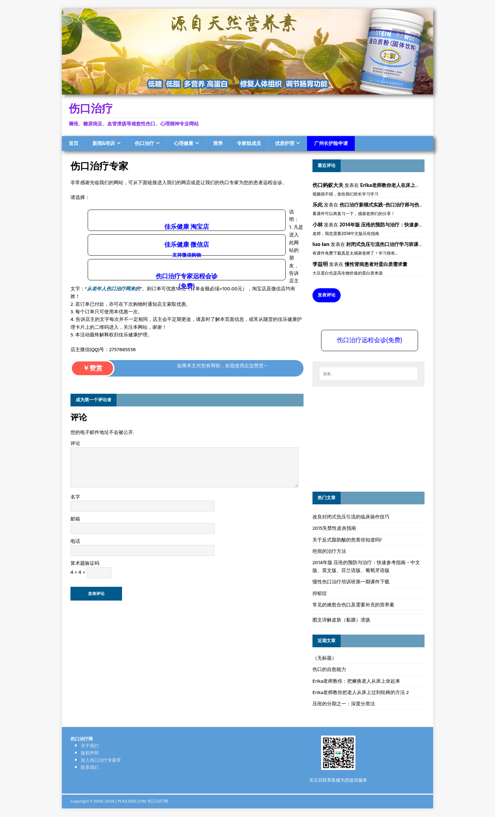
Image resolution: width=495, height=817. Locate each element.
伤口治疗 (144, 143)
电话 (75, 541)
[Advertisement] (364, 438)
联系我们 (90, 767)
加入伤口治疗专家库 (101, 760)
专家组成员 (249, 143)
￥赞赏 (92, 368)
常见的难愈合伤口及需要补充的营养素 (353, 604)
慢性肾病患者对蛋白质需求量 (376, 264)
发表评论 (327, 295)
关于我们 (90, 745)
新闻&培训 (103, 143)
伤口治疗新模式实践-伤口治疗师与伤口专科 (386, 205)
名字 (75, 497)
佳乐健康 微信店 (186, 249)
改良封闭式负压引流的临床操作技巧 (350, 517)
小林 (317, 224)
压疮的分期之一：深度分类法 (343, 703)
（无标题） (324, 658)
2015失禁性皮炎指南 (334, 528)
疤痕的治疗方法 (329, 551)
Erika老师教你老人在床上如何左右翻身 (402, 185)
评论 (75, 443)
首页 (73, 143)
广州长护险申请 (331, 143)
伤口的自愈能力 (329, 669)
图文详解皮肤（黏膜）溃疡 (341, 620)
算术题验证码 (84, 563)
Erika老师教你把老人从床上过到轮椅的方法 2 (360, 692)
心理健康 (183, 143)
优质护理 (284, 143)
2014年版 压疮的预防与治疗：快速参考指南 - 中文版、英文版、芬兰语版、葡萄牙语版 (366, 566)
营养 (218, 143)
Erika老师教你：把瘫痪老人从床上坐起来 (356, 681)
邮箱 (75, 519)
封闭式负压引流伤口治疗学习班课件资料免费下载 (399, 244)
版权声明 (90, 753)
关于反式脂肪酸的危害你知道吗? (347, 540)
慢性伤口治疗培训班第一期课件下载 (350, 581)
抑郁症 (319, 593)
